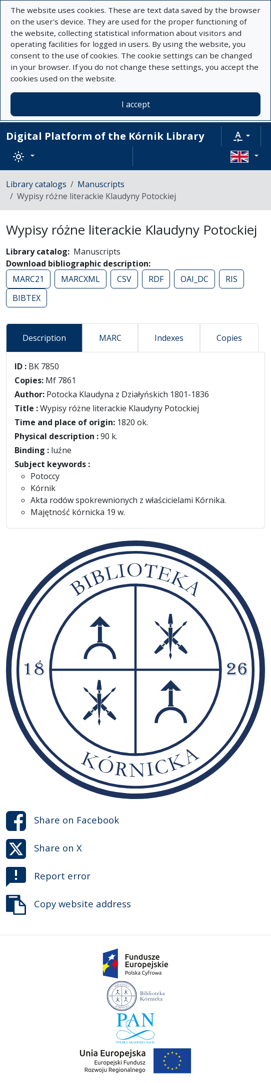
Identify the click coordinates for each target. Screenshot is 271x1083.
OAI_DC (194, 278)
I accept (136, 104)
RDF (156, 278)
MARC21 (28, 278)
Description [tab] (44, 337)
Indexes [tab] (169, 337)
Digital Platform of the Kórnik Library (105, 136)
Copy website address (68, 905)
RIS (232, 278)
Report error (48, 877)
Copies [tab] (229, 337)
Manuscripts (101, 184)
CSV (124, 278)
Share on (62, 821)
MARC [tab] (110, 337)
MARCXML (80, 278)
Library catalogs (36, 184)
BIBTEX (26, 297)
